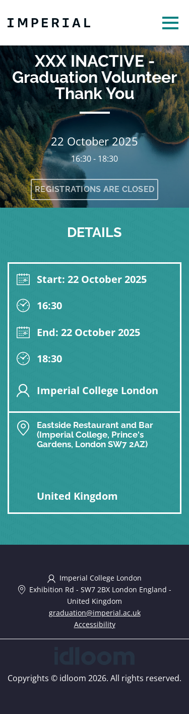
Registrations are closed (94, 189)
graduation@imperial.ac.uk (95, 612)
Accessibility (94, 624)
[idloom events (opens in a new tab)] (94, 654)
